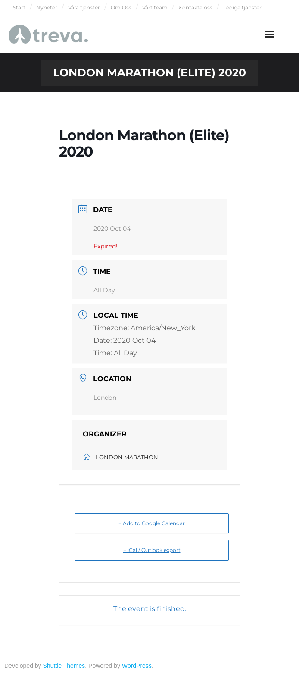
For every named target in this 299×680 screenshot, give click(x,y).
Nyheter (46, 7)
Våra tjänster (84, 7)
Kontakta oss (195, 7)
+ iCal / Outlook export (152, 550)
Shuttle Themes (64, 665)
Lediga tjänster (242, 7)
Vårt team (155, 7)
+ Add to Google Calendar (151, 523)
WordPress (137, 665)
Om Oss (121, 7)
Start (19, 7)
